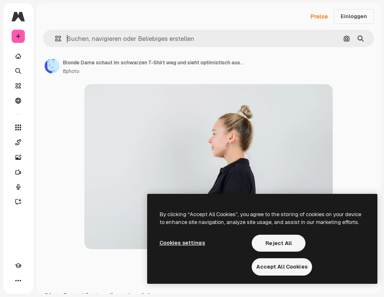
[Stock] (18, 85)
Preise (319, 16)
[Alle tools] (18, 127)
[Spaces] (18, 142)
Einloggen (354, 16)
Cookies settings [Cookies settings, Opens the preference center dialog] (182, 242)
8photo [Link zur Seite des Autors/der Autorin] (71, 71)
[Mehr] (18, 280)
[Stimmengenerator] (18, 186)
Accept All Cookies (281, 266)
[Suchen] (18, 71)
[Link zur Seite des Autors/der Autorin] (52, 66)
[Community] (18, 100)
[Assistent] (18, 201)
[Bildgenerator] (18, 157)
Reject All (278, 243)
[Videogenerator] (18, 172)
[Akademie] (18, 265)
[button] (54, 38)
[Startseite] (18, 56)
